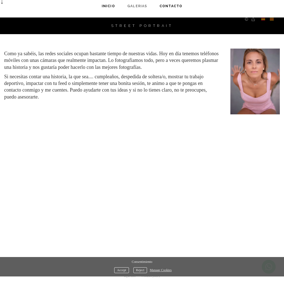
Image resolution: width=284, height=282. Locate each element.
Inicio (108, 6)
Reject (140, 270)
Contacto (171, 6)
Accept (121, 270)
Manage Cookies (161, 270)
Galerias (137, 6)
